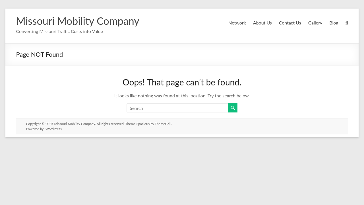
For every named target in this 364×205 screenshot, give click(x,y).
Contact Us (289, 22)
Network (236, 22)
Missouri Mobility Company (77, 20)
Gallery (315, 22)
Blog (333, 22)
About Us (261, 22)
